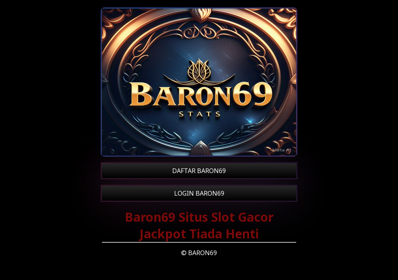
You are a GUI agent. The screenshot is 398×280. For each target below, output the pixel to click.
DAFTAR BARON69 (199, 170)
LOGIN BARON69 (199, 193)
